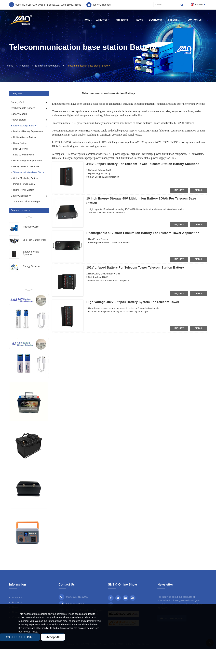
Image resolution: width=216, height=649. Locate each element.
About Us (103, 20)
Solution (174, 20)
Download (155, 20)
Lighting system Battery (24, 137)
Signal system (20, 143)
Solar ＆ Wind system (23, 154)
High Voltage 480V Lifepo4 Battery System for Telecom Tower (132, 302)
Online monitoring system (25, 178)
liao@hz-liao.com (75, 603)
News (139, 20)
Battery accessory (21, 195)
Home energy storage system (27, 160)
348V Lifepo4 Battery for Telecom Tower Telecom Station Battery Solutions (142, 164)
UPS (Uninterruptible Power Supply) (26, 167)
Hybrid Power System (23, 190)
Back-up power (20, 149)
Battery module (19, 114)
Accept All (53, 637)
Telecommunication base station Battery (88, 65)
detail (199, 190)
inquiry (179, 190)
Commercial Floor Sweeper (26, 201)
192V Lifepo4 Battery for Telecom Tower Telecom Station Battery (135, 267)
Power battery (18, 119)
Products (123, 20)
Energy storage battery (47, 65)
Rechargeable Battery (23, 108)
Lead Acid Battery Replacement (28, 131)
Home (87, 20)
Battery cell (17, 102)
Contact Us (195, 20)
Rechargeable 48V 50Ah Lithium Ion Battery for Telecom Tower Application (142, 233)
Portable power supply (24, 184)
